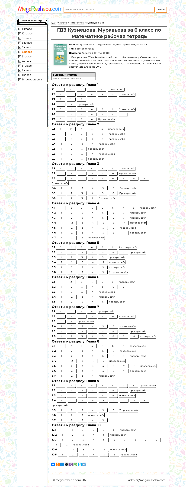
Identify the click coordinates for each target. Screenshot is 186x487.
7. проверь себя (128, 247)
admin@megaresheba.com (147, 480)
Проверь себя (116, 89)
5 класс (27, 56)
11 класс (27, 28)
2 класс (27, 70)
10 (156, 439)
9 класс (27, 38)
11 (56, 444)
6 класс (27, 51)
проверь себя (116, 129)
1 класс (26, 74)
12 (66, 444)
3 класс (27, 65)
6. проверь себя (118, 272)
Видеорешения (32, 79)
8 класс (27, 42)
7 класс (27, 47)
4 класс (27, 61)
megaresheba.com (68, 480)
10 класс (27, 33)
